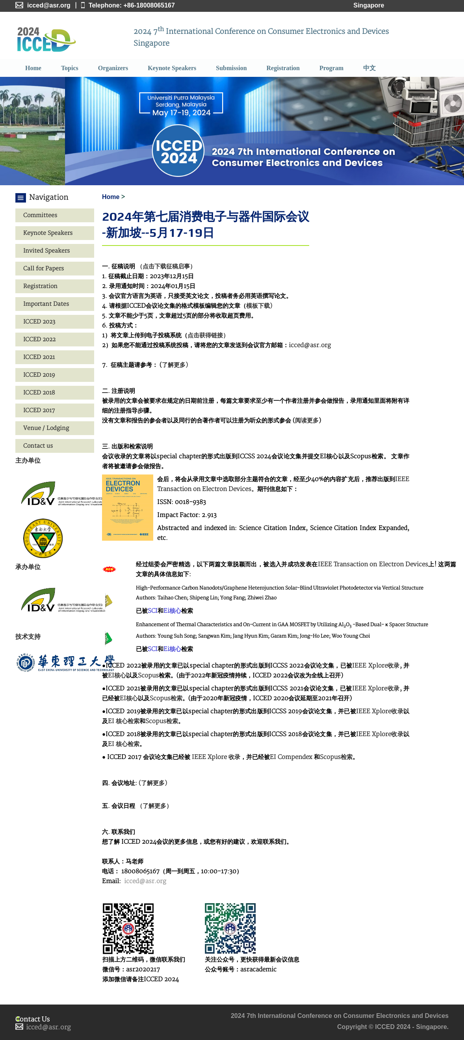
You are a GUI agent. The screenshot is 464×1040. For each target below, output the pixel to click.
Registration (283, 68)
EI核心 (117, 675)
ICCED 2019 (39, 375)
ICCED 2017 (39, 410)
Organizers (113, 68)
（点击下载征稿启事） (166, 266)
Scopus (148, 675)
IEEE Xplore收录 (375, 666)
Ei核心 (172, 611)
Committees (40, 215)
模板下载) (259, 306)
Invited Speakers (46, 250)
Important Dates (46, 304)
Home (33, 68)
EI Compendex (291, 757)
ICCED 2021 (39, 357)
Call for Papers (43, 268)
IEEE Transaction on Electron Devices (373, 564)
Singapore (368, 5)
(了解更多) (153, 783)
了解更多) (175, 365)
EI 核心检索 (123, 721)
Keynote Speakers (172, 68)
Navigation (48, 197)
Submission (231, 68)
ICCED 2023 (39, 321)
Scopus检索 (166, 698)
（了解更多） (154, 806)
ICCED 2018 (39, 392)
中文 (369, 68)
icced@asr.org (310, 345)
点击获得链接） (208, 335)
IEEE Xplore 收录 (215, 757)
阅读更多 (307, 420)
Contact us (38, 446)
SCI (153, 611)
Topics (69, 68)
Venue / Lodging (46, 428)
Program (331, 68)
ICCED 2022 (39, 339)
